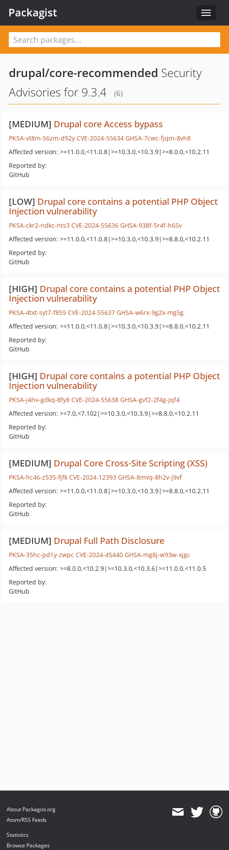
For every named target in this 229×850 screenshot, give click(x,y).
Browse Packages (28, 845)
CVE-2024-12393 (92, 477)
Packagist (32, 12)
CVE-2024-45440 (99, 555)
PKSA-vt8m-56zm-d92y (42, 138)
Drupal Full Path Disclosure (109, 541)
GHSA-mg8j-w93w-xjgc (157, 555)
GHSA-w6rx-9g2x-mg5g (150, 312)
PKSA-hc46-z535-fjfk (38, 477)
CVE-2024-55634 (100, 138)
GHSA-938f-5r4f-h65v (151, 225)
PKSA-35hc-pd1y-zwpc (41, 555)
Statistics (18, 835)
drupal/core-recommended (83, 73)
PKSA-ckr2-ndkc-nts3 (39, 225)
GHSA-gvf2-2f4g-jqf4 (150, 399)
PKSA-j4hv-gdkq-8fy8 (39, 399)
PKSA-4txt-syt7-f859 (37, 312)
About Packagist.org (31, 809)
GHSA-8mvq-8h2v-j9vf (150, 477)
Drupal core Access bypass (108, 124)
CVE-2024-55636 (94, 225)
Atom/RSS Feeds (27, 820)
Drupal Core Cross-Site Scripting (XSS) (130, 463)
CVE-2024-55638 (94, 399)
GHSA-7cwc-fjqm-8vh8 (158, 138)
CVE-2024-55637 (91, 312)
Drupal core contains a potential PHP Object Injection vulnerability (113, 206)
